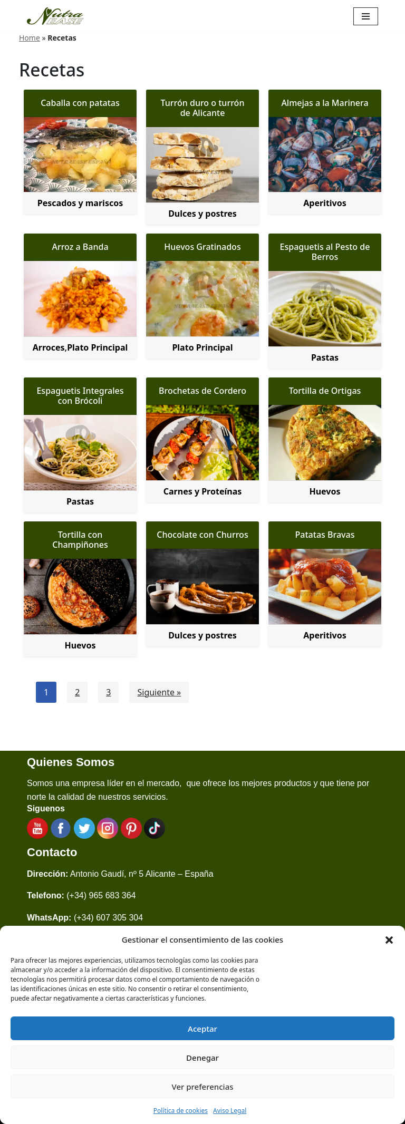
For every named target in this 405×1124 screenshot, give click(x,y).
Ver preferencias (202, 1086)
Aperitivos (324, 203)
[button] (389, 939)
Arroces (49, 347)
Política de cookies (180, 1110)
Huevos (324, 491)
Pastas (325, 357)
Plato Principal (97, 347)
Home (29, 38)
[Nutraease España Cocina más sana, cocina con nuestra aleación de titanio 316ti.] (55, 16)
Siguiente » (159, 692)
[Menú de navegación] (365, 16)
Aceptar (202, 1028)
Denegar (202, 1057)
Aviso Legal (229, 1110)
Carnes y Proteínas (202, 491)
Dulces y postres (202, 213)
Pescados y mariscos (80, 203)
